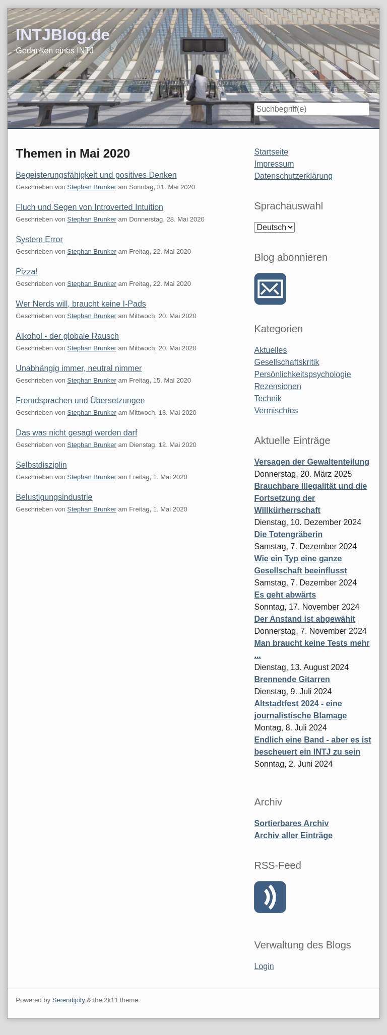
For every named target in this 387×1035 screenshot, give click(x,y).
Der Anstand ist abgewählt (304, 619)
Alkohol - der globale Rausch (67, 336)
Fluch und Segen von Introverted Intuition (89, 207)
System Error (39, 239)
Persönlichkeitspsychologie (302, 374)
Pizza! (27, 271)
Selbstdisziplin (41, 465)
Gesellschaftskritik (286, 362)
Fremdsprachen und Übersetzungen (80, 400)
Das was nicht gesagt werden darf (76, 432)
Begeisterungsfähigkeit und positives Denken (96, 175)
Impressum (274, 164)
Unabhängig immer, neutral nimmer (79, 368)
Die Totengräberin (288, 534)
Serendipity (68, 1000)
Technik (267, 398)
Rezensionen (277, 386)
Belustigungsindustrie (54, 497)
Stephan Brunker (91, 187)
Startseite (271, 151)
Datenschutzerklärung (293, 176)
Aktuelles (270, 350)
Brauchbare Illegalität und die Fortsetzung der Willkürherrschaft (310, 498)
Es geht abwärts (285, 594)
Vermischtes (276, 410)
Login (264, 966)
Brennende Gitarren (292, 679)
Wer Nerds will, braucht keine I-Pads (81, 304)
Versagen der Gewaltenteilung (311, 462)
